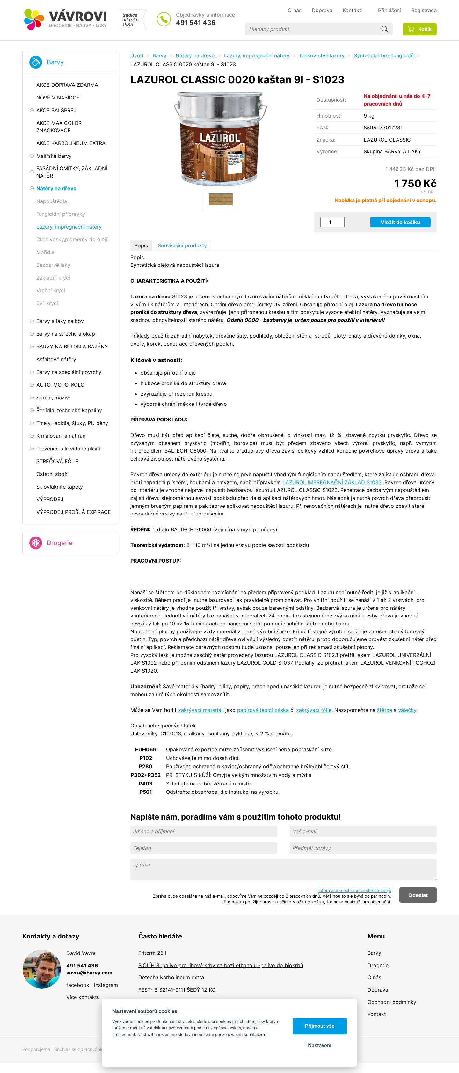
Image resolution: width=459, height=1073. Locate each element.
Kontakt (377, 1014)
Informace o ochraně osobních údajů (354, 890)
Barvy (55, 62)
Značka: (326, 139)
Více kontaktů (83, 997)
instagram (106, 985)
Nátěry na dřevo (195, 55)
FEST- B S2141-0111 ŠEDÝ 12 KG (176, 990)
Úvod (136, 55)
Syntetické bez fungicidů (384, 55)
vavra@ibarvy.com (89, 972)
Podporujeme (36, 1049)
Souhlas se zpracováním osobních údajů (96, 1049)
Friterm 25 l (152, 953)
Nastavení (319, 1045)
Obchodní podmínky (392, 1002)
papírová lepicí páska (263, 710)
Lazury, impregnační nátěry (256, 55)
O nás (374, 977)
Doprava (378, 990)
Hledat (385, 29)
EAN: (322, 127)
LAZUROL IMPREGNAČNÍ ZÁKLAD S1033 (332, 482)
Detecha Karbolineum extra (171, 977)
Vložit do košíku (400, 222)
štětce (384, 710)
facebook (77, 985)
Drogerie (60, 543)
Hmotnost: (329, 116)
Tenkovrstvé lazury (322, 55)
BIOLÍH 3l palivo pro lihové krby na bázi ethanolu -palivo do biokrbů (220, 965)
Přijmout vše (320, 1026)
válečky (407, 710)
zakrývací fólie (314, 710)
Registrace (424, 10)
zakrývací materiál (200, 710)
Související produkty (182, 245)
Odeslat (418, 895)
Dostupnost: (331, 100)
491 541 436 (195, 22)
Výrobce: (327, 151)
